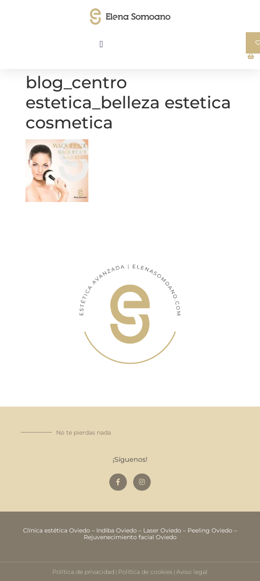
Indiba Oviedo (116, 530)
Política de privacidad (83, 572)
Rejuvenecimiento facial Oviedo (130, 537)
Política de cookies (145, 572)
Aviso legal (192, 572)
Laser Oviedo (162, 530)
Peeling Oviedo (210, 530)
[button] (101, 44)
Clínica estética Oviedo (56, 530)
